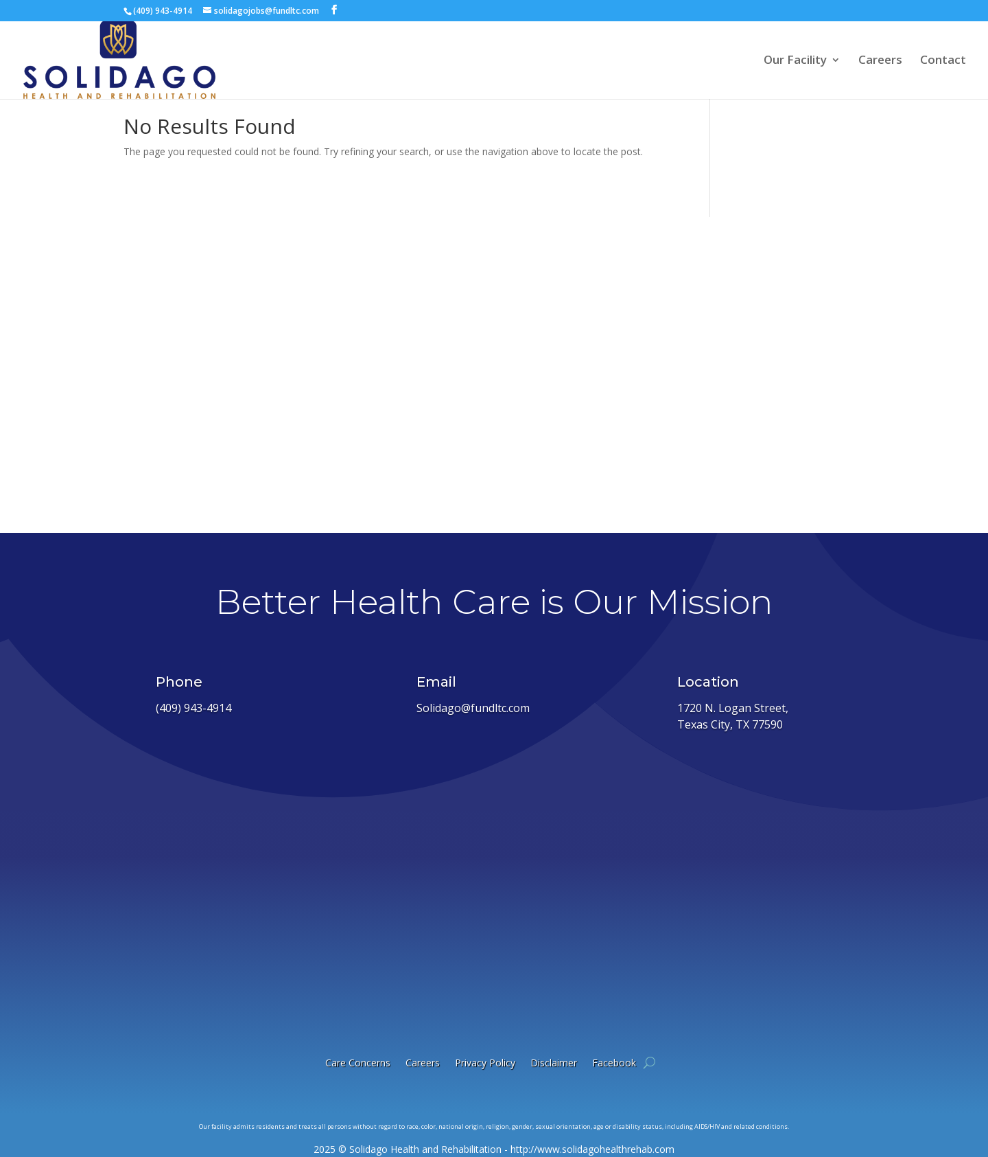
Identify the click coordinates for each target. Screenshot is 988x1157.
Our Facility (795, 61)
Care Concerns (357, 1062)
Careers (880, 61)
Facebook (614, 1062)
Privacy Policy (485, 1062)
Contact (943, 61)
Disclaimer (553, 1062)
